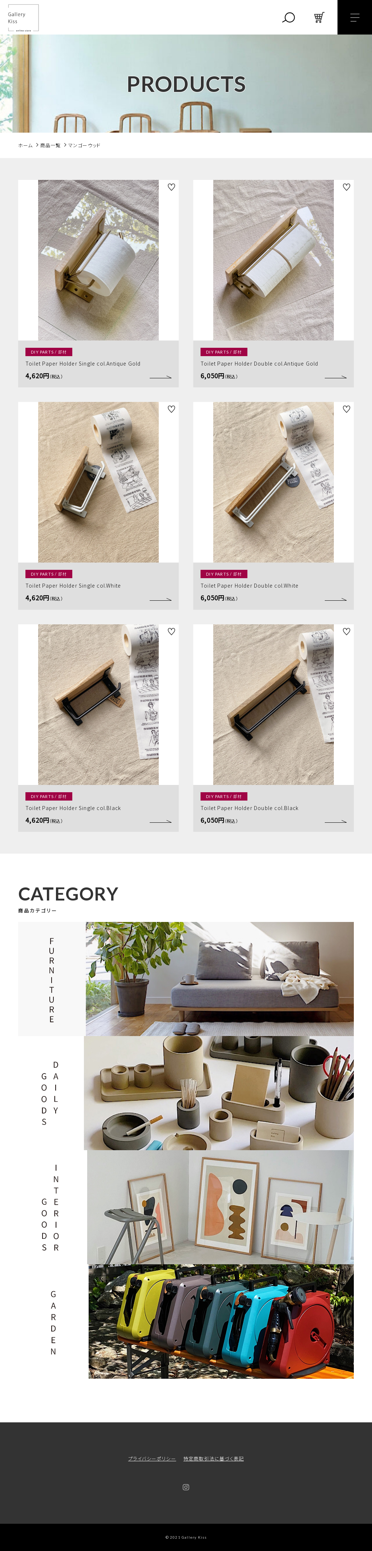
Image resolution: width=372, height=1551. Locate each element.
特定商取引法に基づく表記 (213, 1458)
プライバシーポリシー (152, 1458)
